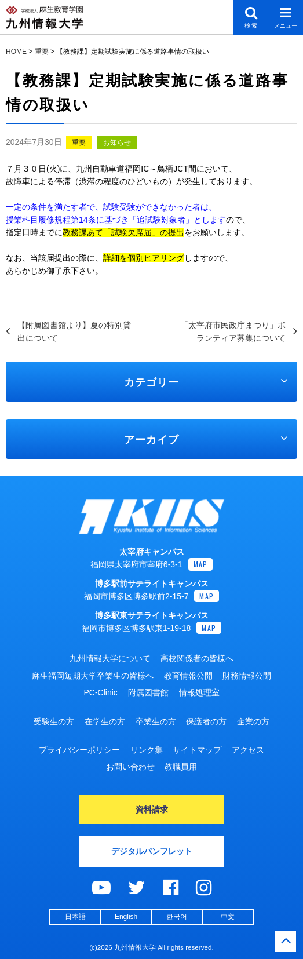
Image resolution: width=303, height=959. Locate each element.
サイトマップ (197, 749)
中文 (228, 917)
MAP (201, 564)
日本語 (75, 917)
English (126, 917)
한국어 (176, 917)
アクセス (248, 749)
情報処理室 (199, 692)
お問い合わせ (130, 766)
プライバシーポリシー (79, 749)
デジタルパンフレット (151, 851)
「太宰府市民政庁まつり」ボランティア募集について (233, 331)
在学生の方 (105, 721)
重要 (79, 142)
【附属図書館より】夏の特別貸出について (74, 331)
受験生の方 (54, 721)
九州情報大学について (110, 658)
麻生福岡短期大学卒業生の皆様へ (93, 675)
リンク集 (146, 749)
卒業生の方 (156, 721)
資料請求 (152, 809)
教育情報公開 (188, 675)
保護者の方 (206, 721)
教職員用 (181, 766)
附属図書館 (148, 692)
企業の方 (253, 721)
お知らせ (117, 142)
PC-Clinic (100, 692)
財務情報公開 (246, 675)
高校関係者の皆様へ (196, 658)
